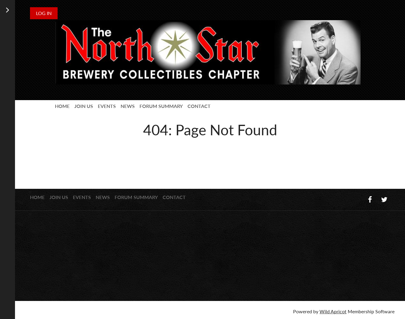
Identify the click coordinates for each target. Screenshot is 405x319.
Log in (44, 13)
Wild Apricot (333, 311)
